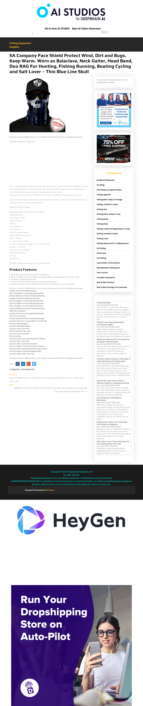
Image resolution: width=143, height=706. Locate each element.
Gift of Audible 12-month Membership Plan (26, 293)
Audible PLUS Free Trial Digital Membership (26, 313)
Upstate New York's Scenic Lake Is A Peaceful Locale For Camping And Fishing (113, 382)
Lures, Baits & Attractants (108, 263)
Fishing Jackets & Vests (107, 204)
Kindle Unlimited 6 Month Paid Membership (26, 318)
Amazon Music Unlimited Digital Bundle (25, 351)
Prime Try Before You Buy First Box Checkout (27, 346)
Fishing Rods (102, 224)
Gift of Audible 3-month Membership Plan (26, 301)
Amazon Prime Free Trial (19, 328)
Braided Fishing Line (105, 180)
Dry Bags (101, 185)
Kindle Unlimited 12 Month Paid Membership (27, 308)
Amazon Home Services (19, 333)
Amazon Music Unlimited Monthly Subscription (28, 349)
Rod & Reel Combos (105, 282)
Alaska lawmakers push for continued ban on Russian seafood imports (113, 340)
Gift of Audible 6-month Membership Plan (26, 303)
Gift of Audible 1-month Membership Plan (26, 306)
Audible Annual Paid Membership (22, 291)
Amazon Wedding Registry (20, 326)
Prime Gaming (15, 336)
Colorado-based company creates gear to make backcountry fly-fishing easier (113, 360)
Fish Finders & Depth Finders (109, 190)
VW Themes (49, 490)
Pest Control (102, 272)
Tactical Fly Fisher (104, 303)
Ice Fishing (101, 258)
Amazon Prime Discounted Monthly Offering (27, 338)
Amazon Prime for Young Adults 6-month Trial (28, 321)
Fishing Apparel (104, 194)
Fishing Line (102, 209)
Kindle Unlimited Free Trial (19, 331)
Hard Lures (101, 253)
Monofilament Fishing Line (108, 268)
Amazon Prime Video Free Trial (21, 354)
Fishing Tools (102, 238)
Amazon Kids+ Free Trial (19, 341)
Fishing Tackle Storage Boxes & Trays (113, 229)
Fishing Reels (102, 219)
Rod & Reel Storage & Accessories (112, 287)
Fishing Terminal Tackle (107, 233)
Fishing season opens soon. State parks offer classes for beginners (112, 423)
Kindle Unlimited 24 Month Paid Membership (27, 296)
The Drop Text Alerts (17, 316)
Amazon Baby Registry (18, 323)
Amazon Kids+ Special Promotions (23, 344)
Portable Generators (106, 277)
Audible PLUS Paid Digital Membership (24, 298)
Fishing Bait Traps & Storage (109, 199)
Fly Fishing (101, 248)
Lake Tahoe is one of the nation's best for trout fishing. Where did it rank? (113, 442)
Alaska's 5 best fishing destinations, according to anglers (110, 323)
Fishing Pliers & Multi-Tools (108, 214)
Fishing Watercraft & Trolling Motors (113, 243)
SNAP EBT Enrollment (17, 311)
